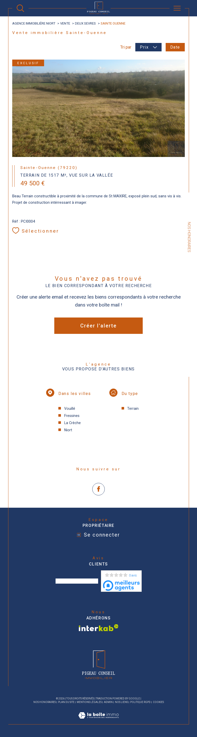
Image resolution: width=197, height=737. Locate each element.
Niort (68, 430)
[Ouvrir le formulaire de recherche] (20, 8)
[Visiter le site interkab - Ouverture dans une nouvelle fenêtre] (99, 627)
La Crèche (72, 423)
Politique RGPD (140, 702)
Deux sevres (85, 23)
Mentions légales (89, 702)
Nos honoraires (44, 702)
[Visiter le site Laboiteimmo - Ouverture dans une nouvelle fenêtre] (98, 721)
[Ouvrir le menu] (177, 8)
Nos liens (121, 702)
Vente (65, 23)
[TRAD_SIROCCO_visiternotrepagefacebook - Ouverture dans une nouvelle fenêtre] (98, 489)
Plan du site (66, 702)
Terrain (133, 408)
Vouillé (69, 408)
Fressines (72, 416)
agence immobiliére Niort (33, 23)
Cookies (158, 702)
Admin (108, 702)
